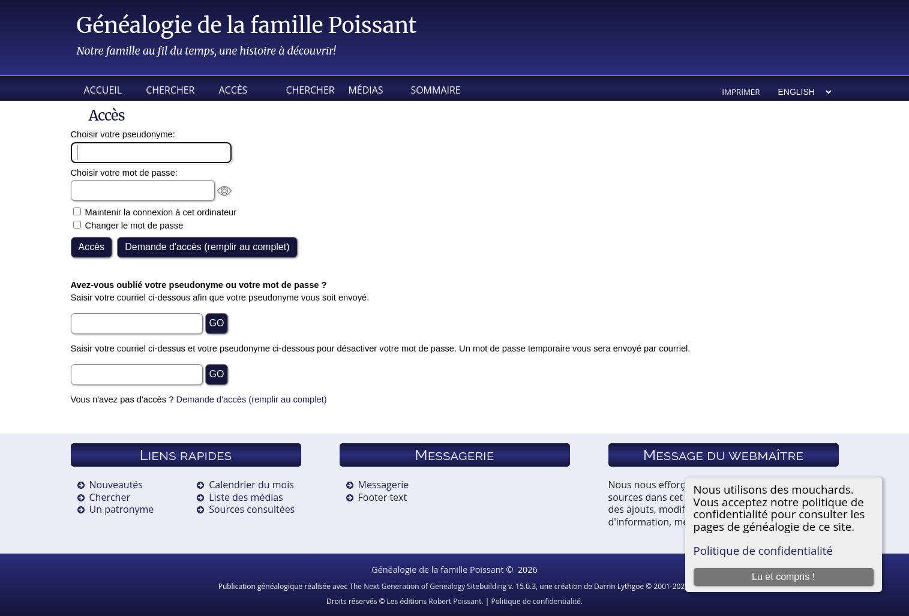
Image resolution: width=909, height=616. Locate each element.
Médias (365, 90)
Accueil (103, 90)
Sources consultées (252, 509)
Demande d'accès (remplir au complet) (251, 399)
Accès (232, 90)
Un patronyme (121, 509)
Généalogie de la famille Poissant (247, 25)
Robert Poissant (454, 601)
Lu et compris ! (783, 577)
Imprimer (741, 91)
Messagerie (383, 484)
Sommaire (434, 90)
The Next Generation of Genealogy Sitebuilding (427, 586)
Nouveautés (116, 484)
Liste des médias (246, 497)
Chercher (170, 90)
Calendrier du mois (251, 484)
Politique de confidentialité (763, 550)
